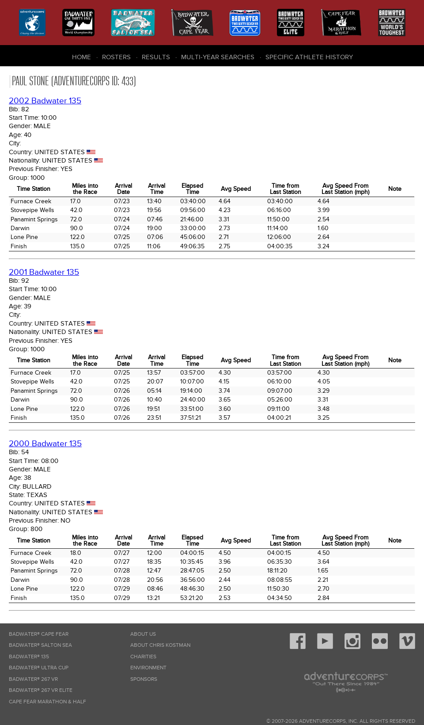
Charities (143, 657)
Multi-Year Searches (217, 57)
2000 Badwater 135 (45, 444)
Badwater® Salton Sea (40, 645)
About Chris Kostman (160, 645)
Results (156, 57)
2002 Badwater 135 (45, 101)
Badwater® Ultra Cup (38, 668)
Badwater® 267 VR (33, 679)
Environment (148, 668)
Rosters (116, 57)
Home (81, 57)
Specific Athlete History (309, 57)
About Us (143, 634)
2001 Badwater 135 (44, 272)
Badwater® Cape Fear (38, 634)
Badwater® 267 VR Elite (40, 690)
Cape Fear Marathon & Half (47, 702)
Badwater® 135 (29, 657)
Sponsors (143, 679)
